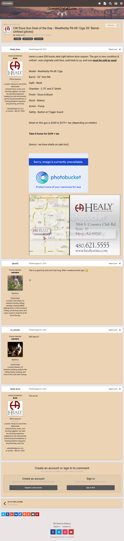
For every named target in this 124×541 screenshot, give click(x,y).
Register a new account (33, 488)
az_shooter (15, 330)
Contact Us (66, 527)
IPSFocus (67, 524)
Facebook (53, 531)
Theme (57, 527)
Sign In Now (90, 488)
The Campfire (46, 35)
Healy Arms (20, 35)
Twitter (59, 531)
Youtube (71, 531)
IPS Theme (57, 524)
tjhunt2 (15, 263)
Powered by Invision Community (62, 537)
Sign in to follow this (12, 24)
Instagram (65, 531)
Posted (37, 49)
